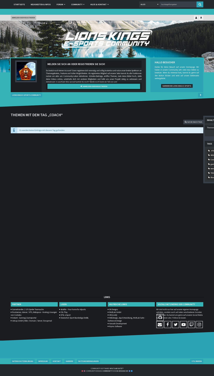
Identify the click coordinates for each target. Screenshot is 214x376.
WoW (183, 262)
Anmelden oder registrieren (23, 18)
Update (163, 253)
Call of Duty (189, 177)
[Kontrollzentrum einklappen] (196, 18)
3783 (172, 168)
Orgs (172, 226)
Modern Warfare (191, 213)
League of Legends (175, 209)
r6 (170, 231)
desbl (162, 191)
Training (175, 244)
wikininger (178, 258)
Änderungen (165, 271)
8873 (191, 151)
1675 (162, 168)
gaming (163, 204)
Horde (196, 204)
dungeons (187, 191)
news (162, 226)
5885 (172, 155)
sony (170, 240)
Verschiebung (190, 253)
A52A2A (183, 173)
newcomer (189, 222)
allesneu (175, 177)
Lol (199, 209)
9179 (182, 151)
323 (181, 168)
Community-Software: (107, 368)
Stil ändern (197, 361)
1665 (184, 142)
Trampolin (191, 249)
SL (161, 240)
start (179, 240)
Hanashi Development (118, 323)
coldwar (194, 182)
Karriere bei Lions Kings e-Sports (177, 86)
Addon (163, 177)
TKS (188, 240)
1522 (197, 164)
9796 (172, 146)
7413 (175, 142)
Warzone (164, 258)
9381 (162, 146)
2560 (194, 142)
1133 (172, 151)
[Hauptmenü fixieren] (201, 18)
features (173, 200)
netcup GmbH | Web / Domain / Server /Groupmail (32, 321)
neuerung (175, 222)
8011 (162, 155)
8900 (191, 155)
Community (165, 186)
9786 (172, 160)
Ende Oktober (166, 195)
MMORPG (174, 213)
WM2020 (191, 258)
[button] (149, 4)
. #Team (163, 142)
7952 (190, 168)
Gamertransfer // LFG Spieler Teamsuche (28, 309)
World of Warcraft (168, 262)
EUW (162, 200)
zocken (173, 267)
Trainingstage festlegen (171, 249)
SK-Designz (113, 309)
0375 (172, 173)
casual (163, 182)
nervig (163, 222)
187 (178, 164)
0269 (162, 173)
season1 (173, 235)
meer (162, 213)
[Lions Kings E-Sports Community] (107, 39)
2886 (191, 146)
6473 (162, 164)
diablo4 (174, 191)
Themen (160, 118)
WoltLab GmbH (115, 312)
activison (195, 173)
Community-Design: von (107, 371)
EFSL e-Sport (66, 315)
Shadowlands (188, 235)
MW (197, 217)
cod (183, 182)
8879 (187, 164)
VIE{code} (113, 315)
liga (190, 209)
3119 (182, 155)
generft (176, 204)
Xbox (193, 262)
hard (186, 204)
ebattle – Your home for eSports (73, 309)
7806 (182, 160)
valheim (176, 253)
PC (197, 226)
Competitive (192, 186)
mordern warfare (167, 217)
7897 (182, 146)
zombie (184, 267)
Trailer (163, 244)
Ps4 (162, 231)
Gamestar (187, 200)
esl (179, 195)
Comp (178, 186)
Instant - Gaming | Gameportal (24, 318)
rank (162, 235)
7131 (162, 160)
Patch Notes (185, 226)
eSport (189, 195)
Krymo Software (115, 326)
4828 (191, 160)
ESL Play (64, 312)
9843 (162, 151)
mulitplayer (186, 217)
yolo (162, 267)
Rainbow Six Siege (184, 231)
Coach (174, 182)
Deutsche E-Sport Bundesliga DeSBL (75, 318)
